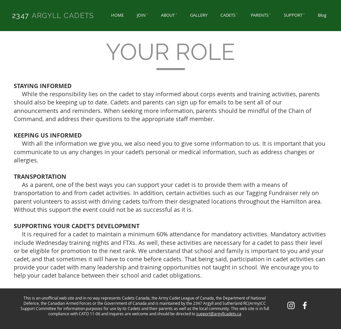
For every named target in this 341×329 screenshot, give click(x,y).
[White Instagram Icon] (291, 305)
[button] (142, 15)
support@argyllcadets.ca (218, 313)
